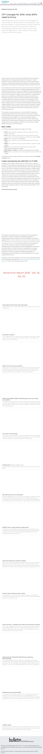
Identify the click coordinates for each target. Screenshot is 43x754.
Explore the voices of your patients (12, 366)
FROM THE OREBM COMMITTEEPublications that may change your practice (20, 399)
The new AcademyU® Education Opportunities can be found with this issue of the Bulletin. (21, 467)
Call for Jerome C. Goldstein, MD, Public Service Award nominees (21, 624)
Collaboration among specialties (11, 692)
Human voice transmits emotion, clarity (13, 593)
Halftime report (6, 725)
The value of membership (9, 433)
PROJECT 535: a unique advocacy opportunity (15, 527)
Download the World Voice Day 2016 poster (14, 305)
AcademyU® (13, 465)
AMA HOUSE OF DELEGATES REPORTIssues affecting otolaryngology (17, 657)
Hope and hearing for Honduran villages (14, 560)
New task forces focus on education (12, 494)
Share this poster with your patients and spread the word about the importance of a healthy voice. (21, 307)
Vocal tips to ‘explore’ (8, 334)
